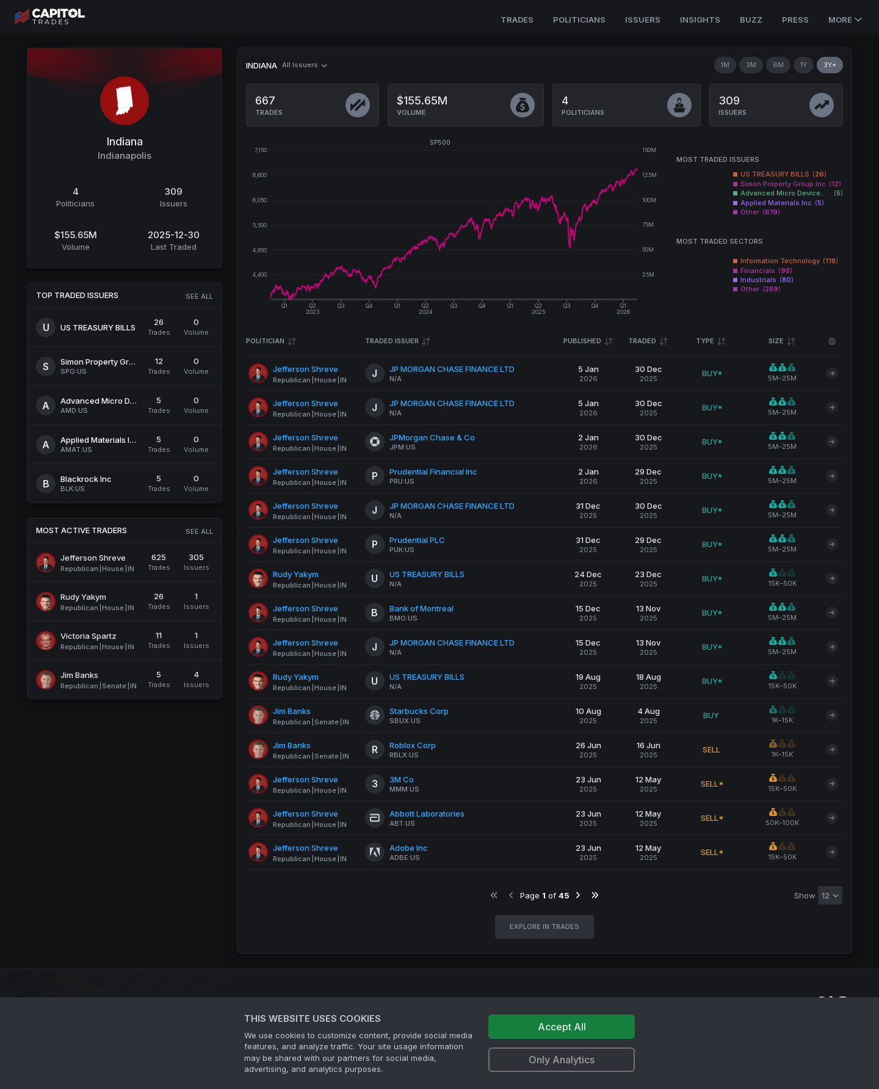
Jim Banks (292, 711)
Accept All (562, 1027)
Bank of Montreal (421, 608)
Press (795, 19)
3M (751, 64)
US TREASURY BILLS (427, 574)
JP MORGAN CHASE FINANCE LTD (452, 369)
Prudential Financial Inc (433, 471)
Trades (517, 19)
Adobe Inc (408, 848)
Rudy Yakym (296, 574)
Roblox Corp (412, 745)
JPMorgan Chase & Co (432, 437)
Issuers (642, 19)
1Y (803, 64)
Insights (700, 19)
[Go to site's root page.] (63, 16)
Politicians (579, 19)
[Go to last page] (595, 895)
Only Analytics (562, 1060)
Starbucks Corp (419, 711)
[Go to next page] (578, 895)
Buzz (751, 19)
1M (725, 64)
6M (778, 64)
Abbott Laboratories (427, 813)
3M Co (401, 779)
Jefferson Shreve (305, 369)
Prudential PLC (417, 540)
